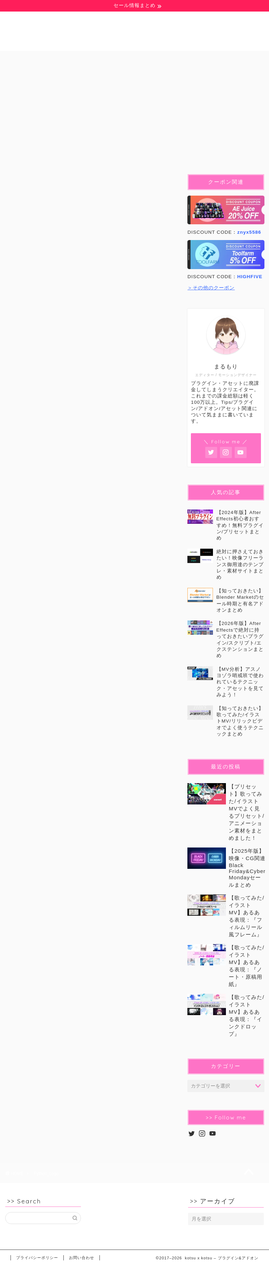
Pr (143, 58)
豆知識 (69, 58)
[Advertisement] (90, 597)
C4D (229, 58)
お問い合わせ (81, 1258)
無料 (27, 58)
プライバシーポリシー (37, 1258)
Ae (108, 58)
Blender (185, 58)
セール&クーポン (101, 74)
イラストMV (37, 74)
